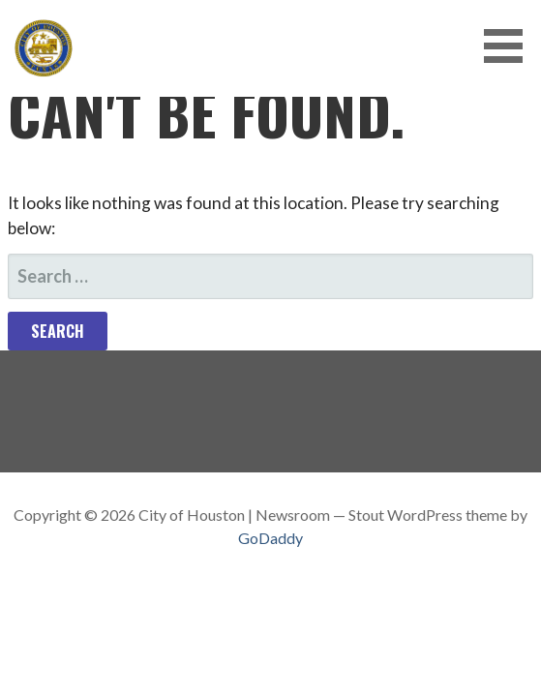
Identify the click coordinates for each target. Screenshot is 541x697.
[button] (510, 46)
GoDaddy (270, 538)
